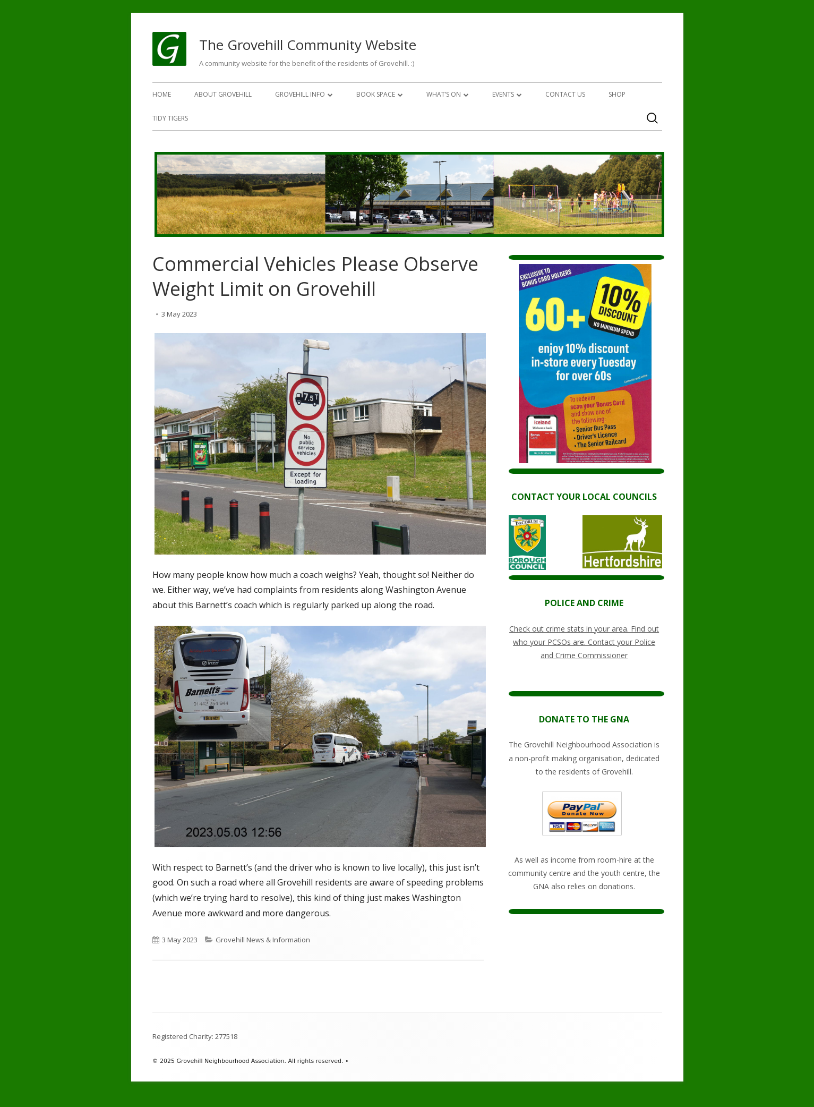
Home (161, 94)
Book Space (375, 94)
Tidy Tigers (170, 118)
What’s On (443, 94)
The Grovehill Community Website (307, 44)
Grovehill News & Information (263, 939)
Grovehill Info (300, 94)
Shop (617, 94)
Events (503, 94)
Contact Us (565, 94)
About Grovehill (223, 94)
